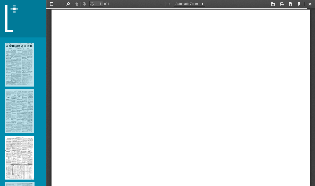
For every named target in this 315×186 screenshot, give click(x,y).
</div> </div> (180, 93)
